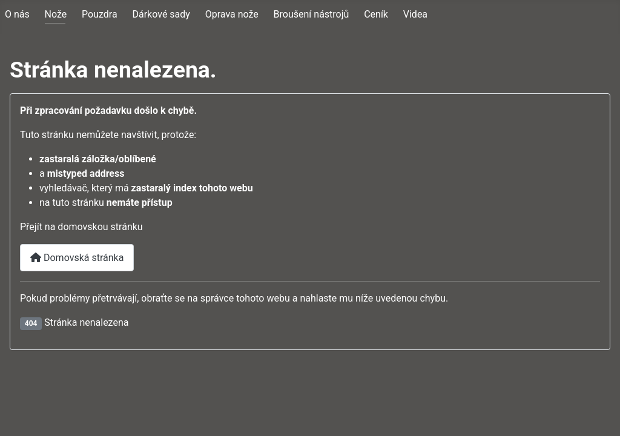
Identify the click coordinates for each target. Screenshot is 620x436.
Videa (415, 14)
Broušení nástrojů (311, 14)
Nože (56, 14)
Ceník (376, 14)
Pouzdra (99, 14)
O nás (17, 14)
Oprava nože (232, 14)
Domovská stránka (77, 257)
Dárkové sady (161, 14)
